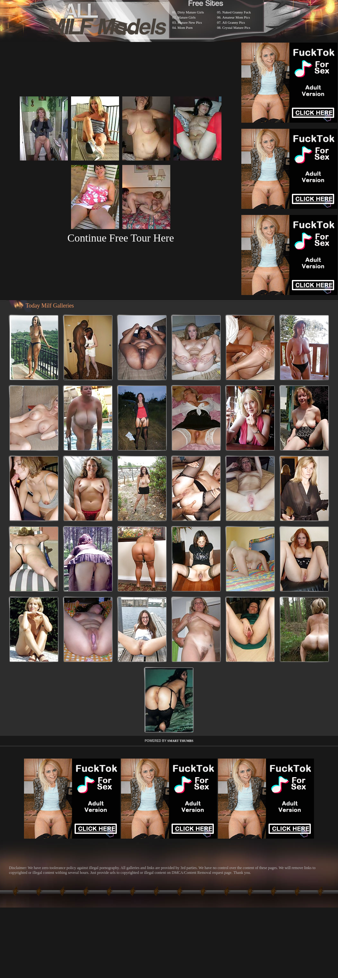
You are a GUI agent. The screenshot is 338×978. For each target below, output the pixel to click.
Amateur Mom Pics (236, 17)
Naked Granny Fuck (236, 12)
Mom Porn (185, 27)
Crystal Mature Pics (236, 27)
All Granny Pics (233, 22)
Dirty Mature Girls (191, 12)
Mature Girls (187, 17)
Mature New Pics (190, 22)
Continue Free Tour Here (120, 238)
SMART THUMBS (180, 741)
